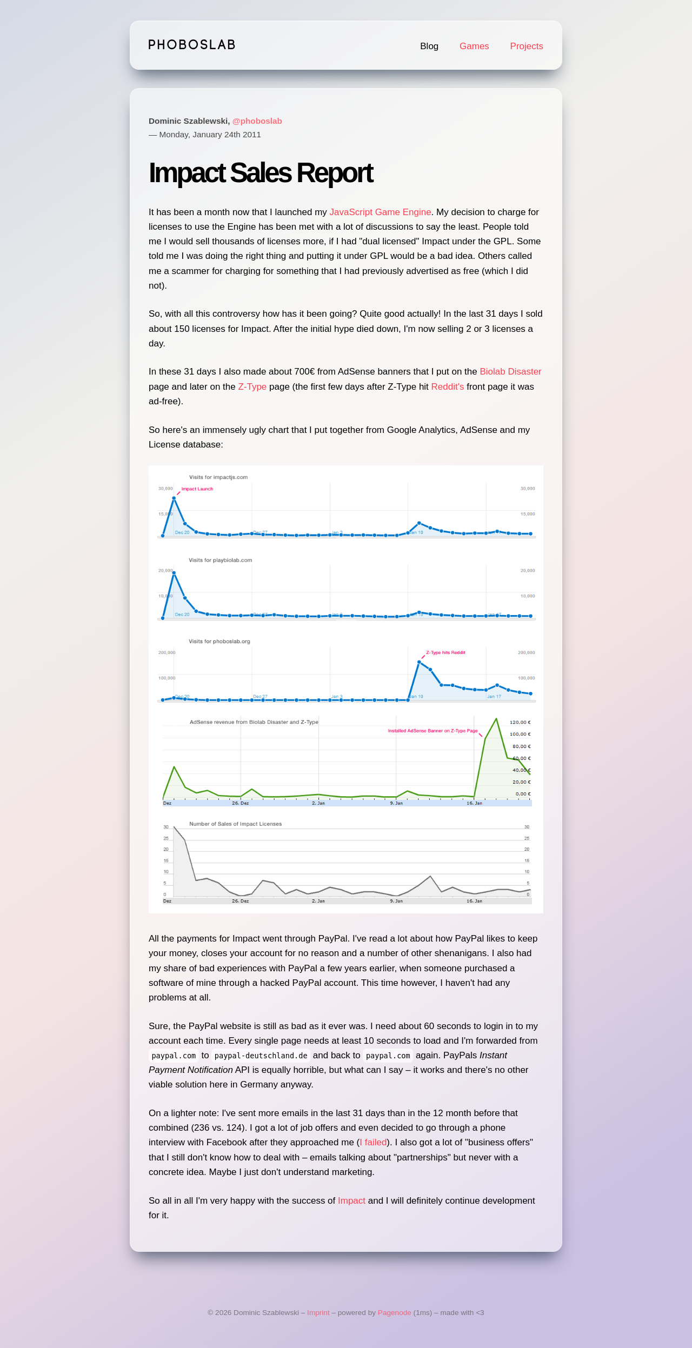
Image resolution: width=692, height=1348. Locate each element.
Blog (429, 46)
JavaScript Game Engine (380, 212)
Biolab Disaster (510, 371)
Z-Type (252, 387)
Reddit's (447, 387)
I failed (373, 1142)
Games (474, 46)
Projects (526, 46)
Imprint (318, 1313)
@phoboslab (257, 120)
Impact (351, 1201)
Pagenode (394, 1313)
